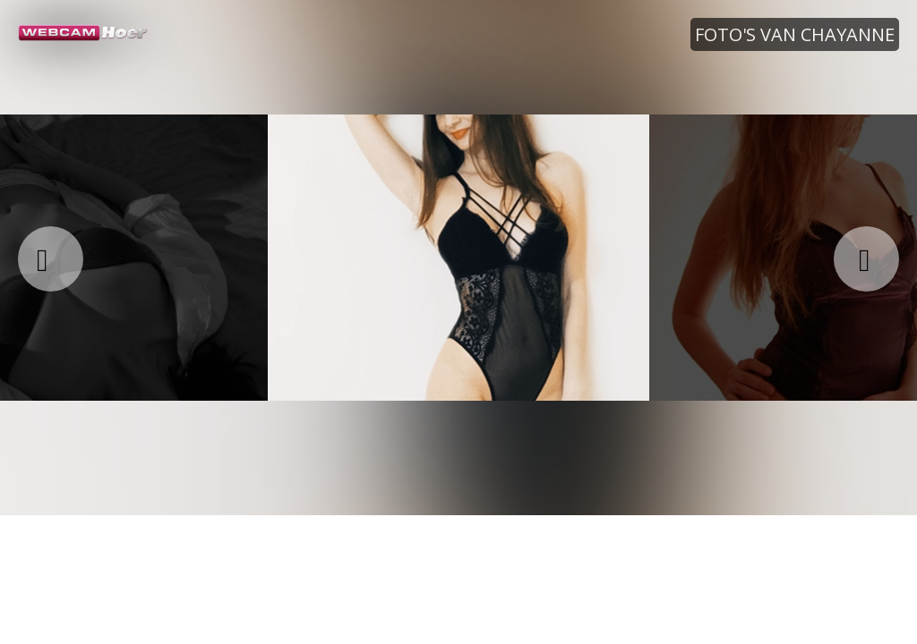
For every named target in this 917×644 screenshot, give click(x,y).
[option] (458, 257)
